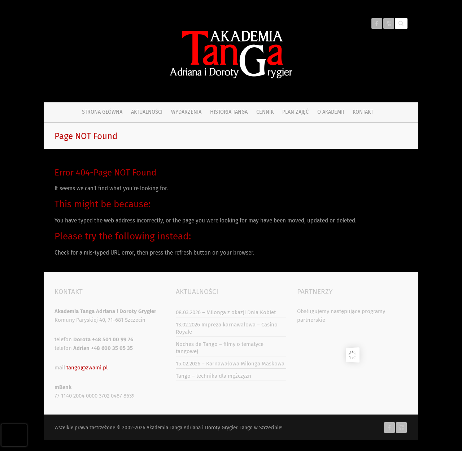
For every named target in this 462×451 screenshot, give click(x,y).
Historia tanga (229, 111)
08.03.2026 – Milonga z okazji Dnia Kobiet (226, 312)
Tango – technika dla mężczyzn (213, 376)
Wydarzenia (186, 111)
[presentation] (14, 435)
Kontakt (363, 111)
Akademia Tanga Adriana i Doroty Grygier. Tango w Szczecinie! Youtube (388, 23)
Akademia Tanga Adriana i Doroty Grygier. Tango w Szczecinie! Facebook (376, 23)
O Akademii (330, 111)
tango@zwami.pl (87, 367)
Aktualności (146, 111)
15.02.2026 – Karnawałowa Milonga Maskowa (230, 363)
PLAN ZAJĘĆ (295, 111)
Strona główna (102, 111)
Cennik (265, 111)
